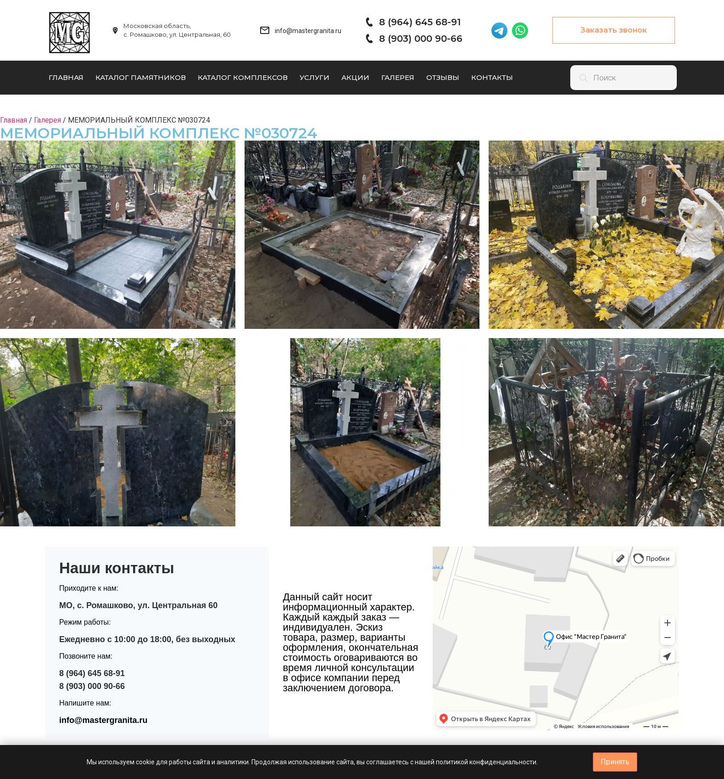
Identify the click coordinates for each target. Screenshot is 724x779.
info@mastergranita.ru (103, 720)
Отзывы (442, 77)
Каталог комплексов (243, 77)
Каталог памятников (140, 77)
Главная (66, 77)
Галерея (397, 77)
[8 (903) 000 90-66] (368, 38)
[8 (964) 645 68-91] (368, 22)
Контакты (492, 77)
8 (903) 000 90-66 (420, 38)
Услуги (314, 77)
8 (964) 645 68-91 (420, 22)
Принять (615, 761)
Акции (355, 77)
